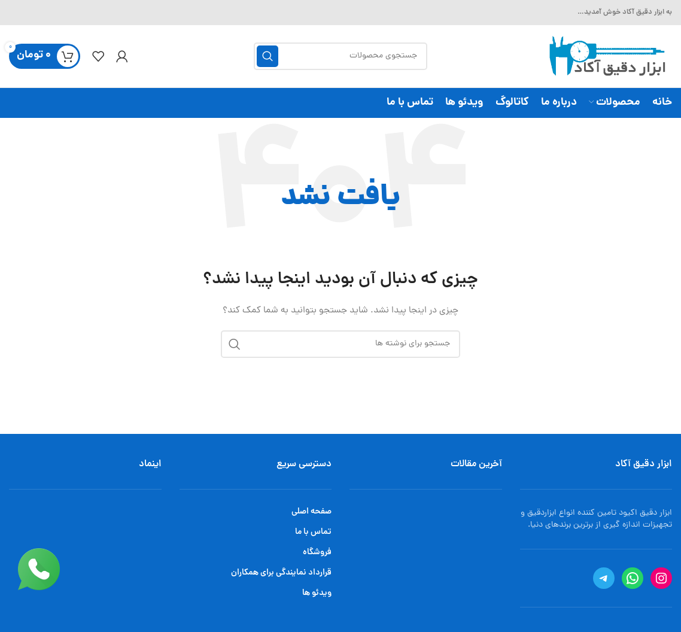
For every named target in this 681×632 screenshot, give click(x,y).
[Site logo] (605, 57)
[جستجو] (340, 56)
